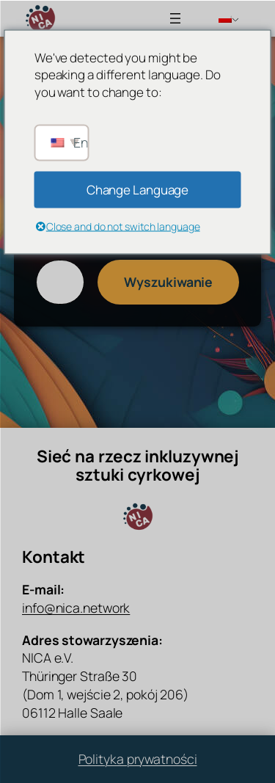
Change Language (138, 189)
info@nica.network (76, 607)
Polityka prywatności (137, 759)
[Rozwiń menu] (175, 18)
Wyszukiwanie (168, 282)
